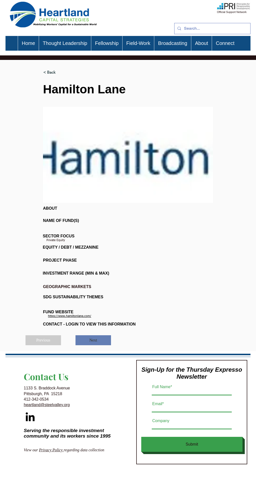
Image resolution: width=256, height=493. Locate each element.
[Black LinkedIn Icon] (30, 416)
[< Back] (59, 72)
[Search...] (212, 28)
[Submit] (191, 444)
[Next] (93, 340)
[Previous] (43, 340)
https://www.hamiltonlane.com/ (69, 316)
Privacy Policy (51, 450)
